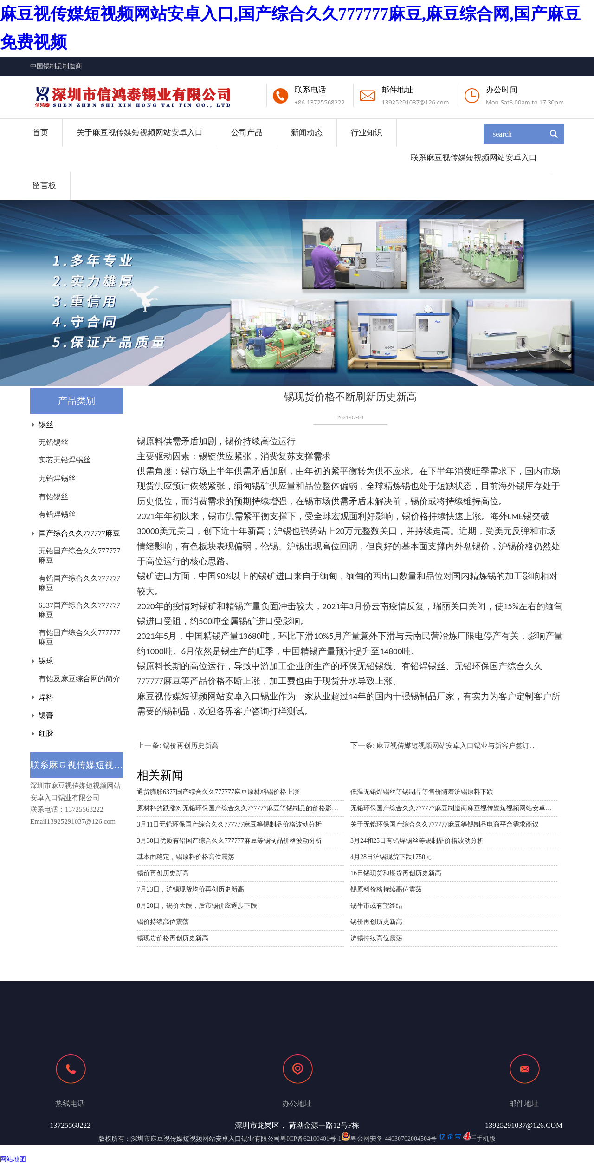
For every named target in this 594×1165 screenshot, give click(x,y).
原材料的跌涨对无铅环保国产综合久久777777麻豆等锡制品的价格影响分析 (240, 808)
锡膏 (46, 715)
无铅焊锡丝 (57, 478)
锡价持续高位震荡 (163, 921)
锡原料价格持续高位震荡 (386, 889)
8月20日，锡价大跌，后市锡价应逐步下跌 (197, 905)
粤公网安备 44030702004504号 (389, 1138)
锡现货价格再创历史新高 (172, 938)
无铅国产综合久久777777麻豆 (79, 555)
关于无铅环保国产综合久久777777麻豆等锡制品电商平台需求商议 (444, 824)
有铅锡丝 (53, 497)
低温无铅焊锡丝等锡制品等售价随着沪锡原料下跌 (421, 791)
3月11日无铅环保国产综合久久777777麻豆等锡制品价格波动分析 (229, 824)
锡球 (46, 661)
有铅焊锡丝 (57, 514)
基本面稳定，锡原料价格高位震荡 (185, 856)
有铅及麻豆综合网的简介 (79, 679)
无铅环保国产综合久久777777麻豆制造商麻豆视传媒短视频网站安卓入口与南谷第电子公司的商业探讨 (453, 808)
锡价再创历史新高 (191, 745)
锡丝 (46, 425)
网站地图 (13, 1159)
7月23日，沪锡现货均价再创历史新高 (190, 889)
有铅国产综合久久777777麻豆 (79, 583)
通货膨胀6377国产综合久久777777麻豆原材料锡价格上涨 (218, 791)
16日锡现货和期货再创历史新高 (395, 873)
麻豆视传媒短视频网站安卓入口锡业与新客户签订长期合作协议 (473, 745)
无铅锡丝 (53, 442)
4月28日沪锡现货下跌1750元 (391, 856)
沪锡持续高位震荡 (376, 938)
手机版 (486, 1138)
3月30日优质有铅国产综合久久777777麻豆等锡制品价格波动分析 (229, 840)
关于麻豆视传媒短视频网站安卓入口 (140, 132)
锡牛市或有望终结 (376, 905)
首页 (40, 132)
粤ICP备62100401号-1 (310, 1138)
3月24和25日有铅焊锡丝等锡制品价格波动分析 (417, 840)
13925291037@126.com (415, 102)
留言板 (44, 185)
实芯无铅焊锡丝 (64, 460)
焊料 (46, 697)
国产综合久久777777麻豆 (79, 533)
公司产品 (247, 132)
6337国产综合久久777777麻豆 (79, 609)
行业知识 (366, 132)
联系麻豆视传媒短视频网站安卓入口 (474, 157)
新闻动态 (307, 132)
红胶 (46, 733)
